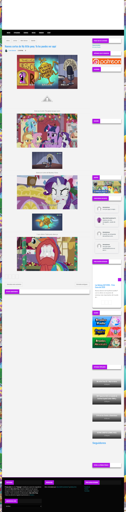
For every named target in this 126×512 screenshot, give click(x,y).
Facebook (87, 487)
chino (8, 40)
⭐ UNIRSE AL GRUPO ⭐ (100, 191)
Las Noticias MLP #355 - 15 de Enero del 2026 (105, 286)
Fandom (41, 33)
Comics (26, 33)
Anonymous (106, 207)
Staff (49, 33)
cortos (15, 40)
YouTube (86, 491)
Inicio (8, 33)
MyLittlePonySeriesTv (109, 218)
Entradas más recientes (14, 284)
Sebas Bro (74, 487)
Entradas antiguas (82, 284)
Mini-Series (24, 40)
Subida (33, 40)
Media (33, 33)
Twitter (86, 489)
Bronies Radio (96, 47)
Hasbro (32, 495)
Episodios (17, 33)
